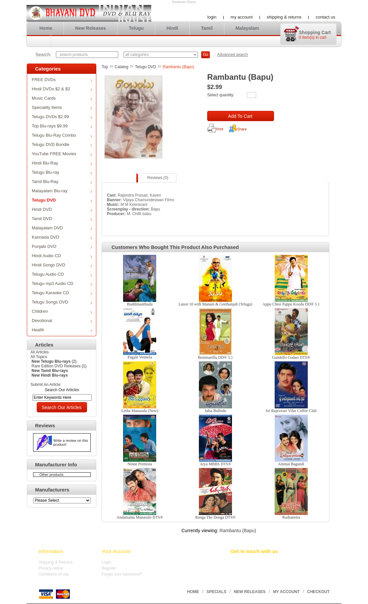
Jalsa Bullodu (215, 410)
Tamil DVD (62, 218)
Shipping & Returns (284, 17)
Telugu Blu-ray (62, 172)
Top (105, 67)
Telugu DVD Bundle (62, 144)
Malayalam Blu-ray (62, 190)
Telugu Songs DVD (62, 302)
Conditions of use (53, 574)
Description (120, 177)
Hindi (172, 28)
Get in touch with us (254, 551)
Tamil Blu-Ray (62, 181)
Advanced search (232, 54)
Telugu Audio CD (62, 274)
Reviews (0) (157, 177)
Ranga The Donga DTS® (215, 517)
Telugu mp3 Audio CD (62, 283)
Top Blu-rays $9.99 (62, 125)
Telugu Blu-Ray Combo (62, 135)
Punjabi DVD (62, 246)
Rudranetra (291, 517)
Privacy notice (50, 568)
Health (62, 329)
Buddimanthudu (140, 304)
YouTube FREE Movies (62, 153)
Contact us (325, 17)
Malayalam (247, 28)
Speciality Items (62, 107)
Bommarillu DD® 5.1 (215, 357)
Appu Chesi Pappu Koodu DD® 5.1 (291, 304)
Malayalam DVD (62, 227)
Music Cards (62, 98)
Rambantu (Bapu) (178, 67)
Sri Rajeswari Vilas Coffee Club (291, 410)
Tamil (207, 28)
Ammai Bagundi (291, 464)
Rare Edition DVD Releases (55, 366)
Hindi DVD (62, 209)
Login (211, 17)
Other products (51, 475)
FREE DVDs (62, 79)
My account (242, 17)
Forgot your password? (122, 574)
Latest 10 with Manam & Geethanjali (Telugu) (215, 304)
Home (45, 28)
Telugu (136, 28)
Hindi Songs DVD (62, 264)
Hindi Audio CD (62, 255)
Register (109, 568)
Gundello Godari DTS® (291, 357)
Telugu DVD (62, 200)
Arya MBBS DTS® (215, 464)
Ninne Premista (139, 464)
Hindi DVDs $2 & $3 (62, 88)
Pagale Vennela (140, 357)
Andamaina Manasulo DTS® (139, 517)
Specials (216, 591)
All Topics (38, 356)
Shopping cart (315, 32)
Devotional (62, 320)
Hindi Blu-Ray (62, 163)
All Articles (39, 352)
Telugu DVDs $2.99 (62, 116)
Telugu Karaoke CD (62, 292)
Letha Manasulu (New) (139, 410)
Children (62, 311)
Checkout (318, 591)
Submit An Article (45, 384)
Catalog (121, 67)
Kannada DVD (62, 237)
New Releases (90, 28)
